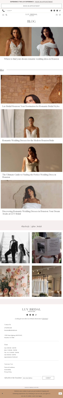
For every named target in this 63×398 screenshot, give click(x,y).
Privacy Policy (8, 372)
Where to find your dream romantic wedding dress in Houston (31, 59)
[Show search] (6, 15)
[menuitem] (3, 10)
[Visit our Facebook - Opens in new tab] (51, 10)
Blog (2, 70)
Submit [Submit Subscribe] (48, 378)
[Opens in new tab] (15, 247)
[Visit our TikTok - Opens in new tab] (60, 10)
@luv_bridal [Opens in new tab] (37, 227)
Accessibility (7, 369)
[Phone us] (3, 10)
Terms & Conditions (9, 367)
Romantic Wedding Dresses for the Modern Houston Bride (28, 140)
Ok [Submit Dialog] (60, 393)
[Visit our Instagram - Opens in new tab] (54, 10)
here (40, 396)
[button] (9, 10)
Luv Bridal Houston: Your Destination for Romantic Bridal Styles (30, 106)
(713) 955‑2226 (8, 327)
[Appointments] (31, 6)
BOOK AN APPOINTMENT (44, 2)
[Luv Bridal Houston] (31, 15)
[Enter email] (31, 378)
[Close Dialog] (2, 393)
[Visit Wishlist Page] (59, 15)
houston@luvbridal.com (10, 330)
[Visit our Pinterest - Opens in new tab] (57, 10)
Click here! (45, 319)
